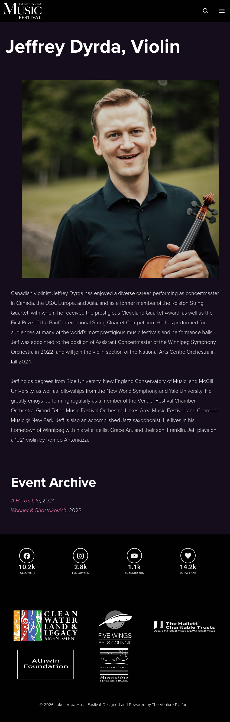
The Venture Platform (171, 704)
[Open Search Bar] (205, 11)
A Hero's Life (25, 501)
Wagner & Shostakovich (38, 510)
